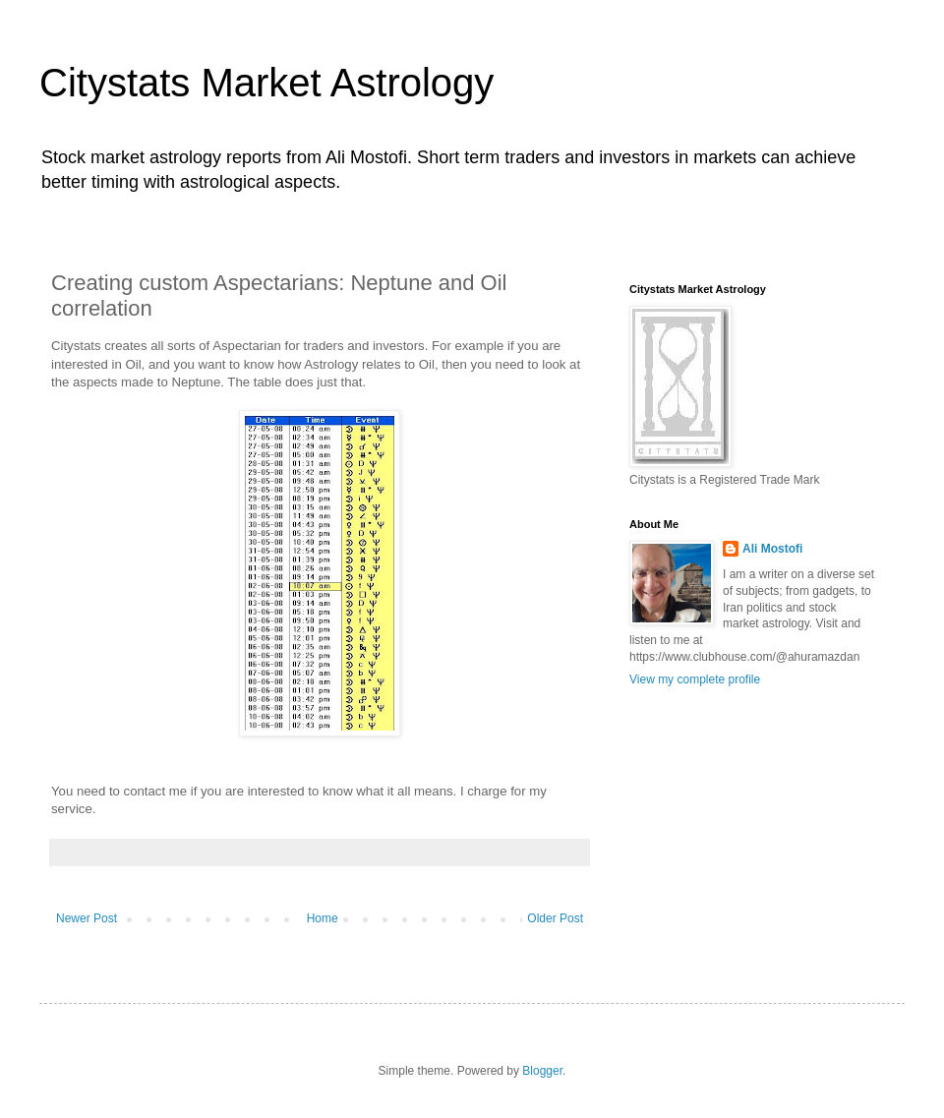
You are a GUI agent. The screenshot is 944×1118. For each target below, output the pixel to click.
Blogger (542, 1071)
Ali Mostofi (772, 549)
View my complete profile (694, 679)
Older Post (555, 918)
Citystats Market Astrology (266, 82)
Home (322, 918)
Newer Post (86, 918)
